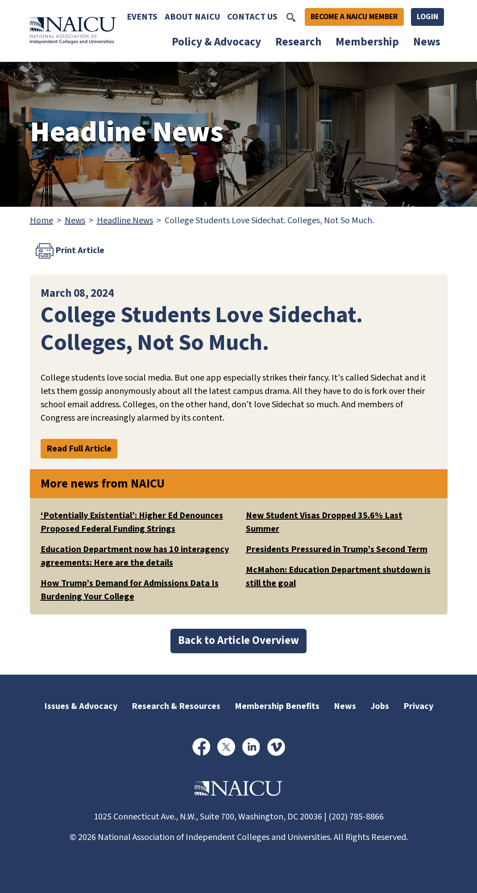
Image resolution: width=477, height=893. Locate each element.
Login (427, 16)
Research (298, 42)
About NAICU (192, 17)
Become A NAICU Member (354, 16)
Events (142, 17)
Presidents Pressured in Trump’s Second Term (336, 549)
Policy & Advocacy (216, 42)
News (426, 42)
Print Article (70, 251)
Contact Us (252, 17)
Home (41, 220)
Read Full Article (79, 448)
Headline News (125, 220)
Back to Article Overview (238, 640)
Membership (367, 42)
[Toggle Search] (291, 17)
